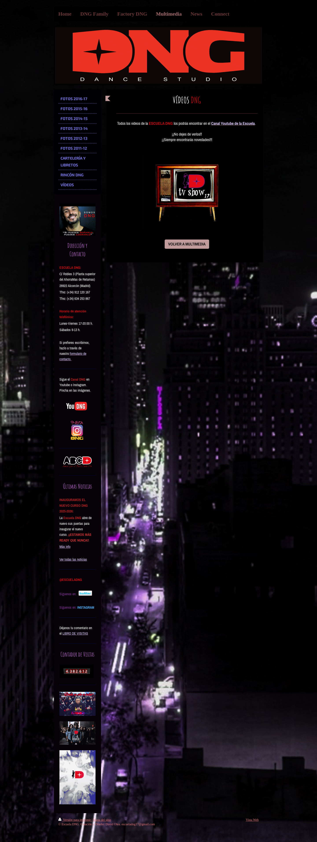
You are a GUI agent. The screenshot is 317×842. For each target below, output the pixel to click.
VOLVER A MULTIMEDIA (187, 244)
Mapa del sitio (102, 820)
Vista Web (252, 820)
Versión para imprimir (75, 820)
